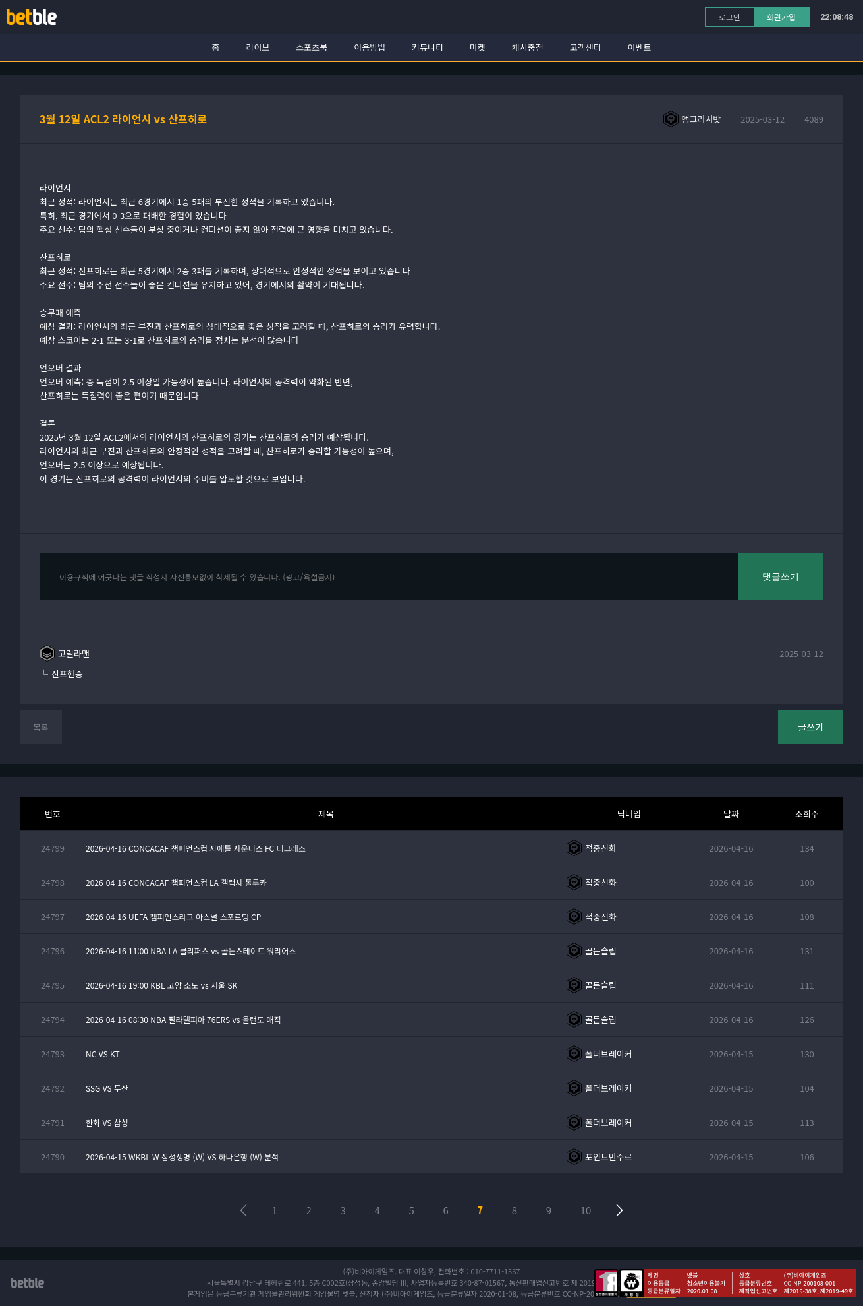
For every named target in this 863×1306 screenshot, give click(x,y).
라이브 (258, 47)
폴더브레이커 (608, 1053)
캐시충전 (527, 47)
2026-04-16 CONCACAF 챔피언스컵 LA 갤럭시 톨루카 (176, 882)
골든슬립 (601, 951)
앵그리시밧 (701, 119)
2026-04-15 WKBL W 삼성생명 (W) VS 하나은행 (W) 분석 (182, 1156)
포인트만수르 (608, 1156)
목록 (41, 727)
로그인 (729, 16)
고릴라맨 (74, 653)
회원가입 (781, 16)
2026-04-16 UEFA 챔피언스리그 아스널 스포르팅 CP (173, 916)
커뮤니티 (427, 47)
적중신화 (601, 848)
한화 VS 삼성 (107, 1122)
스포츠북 (311, 47)
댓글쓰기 (780, 576)
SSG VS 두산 (107, 1088)
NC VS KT (103, 1053)
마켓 (478, 47)
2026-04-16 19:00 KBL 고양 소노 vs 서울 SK (161, 985)
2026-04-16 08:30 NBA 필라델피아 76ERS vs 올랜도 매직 (183, 1019)
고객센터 (585, 47)
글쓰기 (810, 726)
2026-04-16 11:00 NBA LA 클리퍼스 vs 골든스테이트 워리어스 (191, 950)
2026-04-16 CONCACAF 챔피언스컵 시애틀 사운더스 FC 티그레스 (196, 848)
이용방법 (369, 47)
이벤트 (640, 47)
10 (586, 1210)
